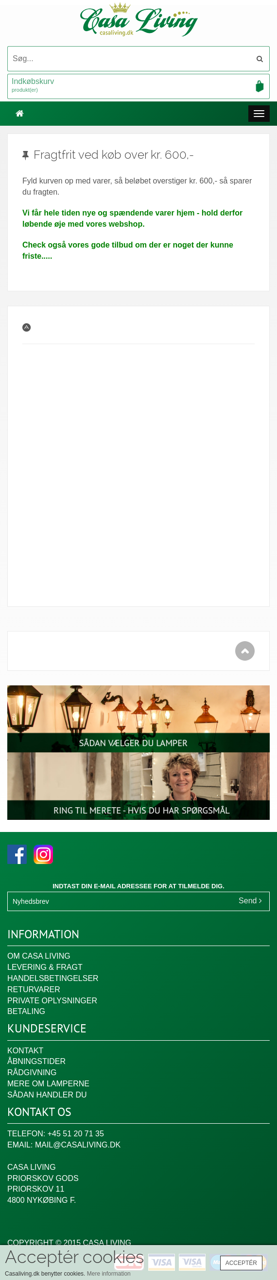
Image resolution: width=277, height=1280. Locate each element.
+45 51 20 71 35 (76, 1134)
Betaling (26, 1011)
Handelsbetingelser (53, 978)
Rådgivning (31, 1072)
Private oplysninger (52, 1001)
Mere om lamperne (48, 1084)
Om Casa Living (38, 956)
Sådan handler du (47, 1095)
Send (250, 901)
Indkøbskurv (138, 86)
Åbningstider (36, 1061)
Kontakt (25, 1051)
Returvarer (33, 989)
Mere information (109, 1273)
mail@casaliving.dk (78, 1145)
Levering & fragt (45, 967)
